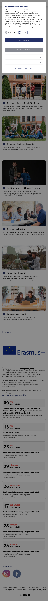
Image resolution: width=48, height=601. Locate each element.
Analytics (24, 32)
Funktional (11, 32)
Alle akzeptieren (24, 40)
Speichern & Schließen (24, 50)
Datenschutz (29, 68)
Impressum (19, 68)
